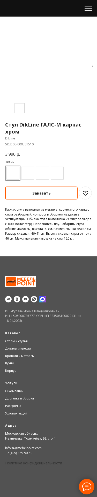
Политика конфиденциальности (33, 463)
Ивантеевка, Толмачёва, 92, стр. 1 (30, 438)
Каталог (12, 333)
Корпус (10, 370)
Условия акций (16, 413)
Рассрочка (13, 406)
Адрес (11, 425)
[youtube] (25, 299)
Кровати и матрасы (19, 356)
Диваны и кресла (18, 348)
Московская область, (21, 433)
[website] (42, 299)
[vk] (8, 299)
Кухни (9, 363)
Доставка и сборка (19, 398)
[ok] (17, 299)
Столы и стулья (16, 341)
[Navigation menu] (88, 8)
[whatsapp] (34, 299)
